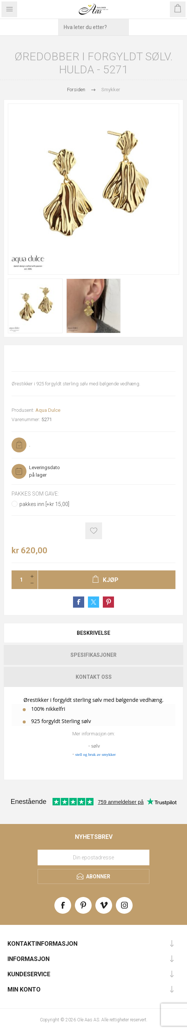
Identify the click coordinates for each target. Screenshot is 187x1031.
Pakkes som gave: (35, 494)
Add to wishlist (93, 530)
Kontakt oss (94, 677)
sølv (95, 745)
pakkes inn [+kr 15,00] (44, 504)
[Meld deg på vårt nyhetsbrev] (93, 857)
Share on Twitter (93, 602)
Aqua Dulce (47, 410)
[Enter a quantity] (19, 579)
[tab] (93, 633)
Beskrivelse (93, 633)
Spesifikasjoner (93, 655)
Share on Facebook (78, 602)
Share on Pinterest (108, 602)
